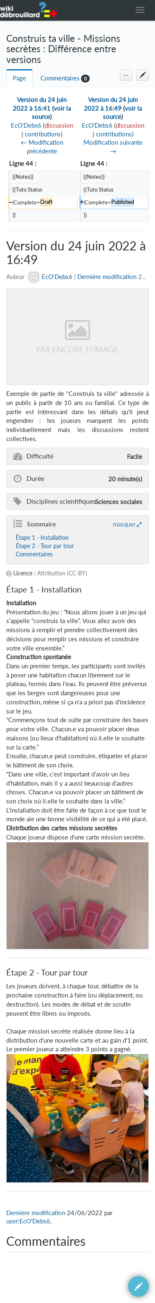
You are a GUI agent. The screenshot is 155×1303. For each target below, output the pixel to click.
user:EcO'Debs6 (28, 1221)
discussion (59, 125)
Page (19, 78)
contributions (43, 134)
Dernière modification (106, 276)
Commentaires (60, 78)
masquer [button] (124, 524)
